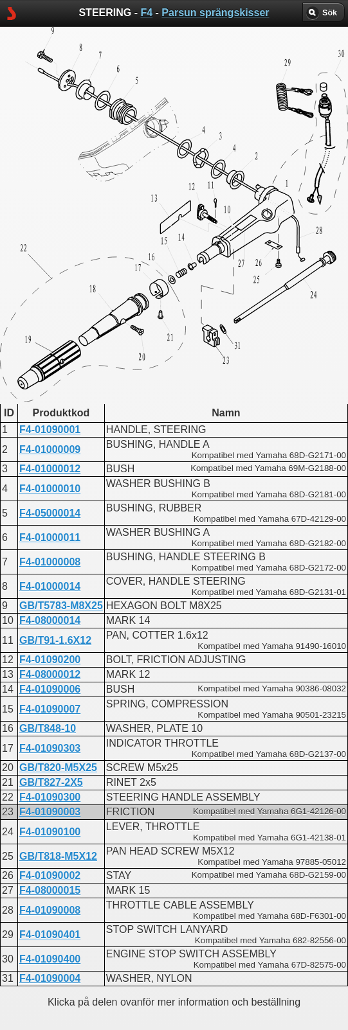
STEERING (130, 324)
